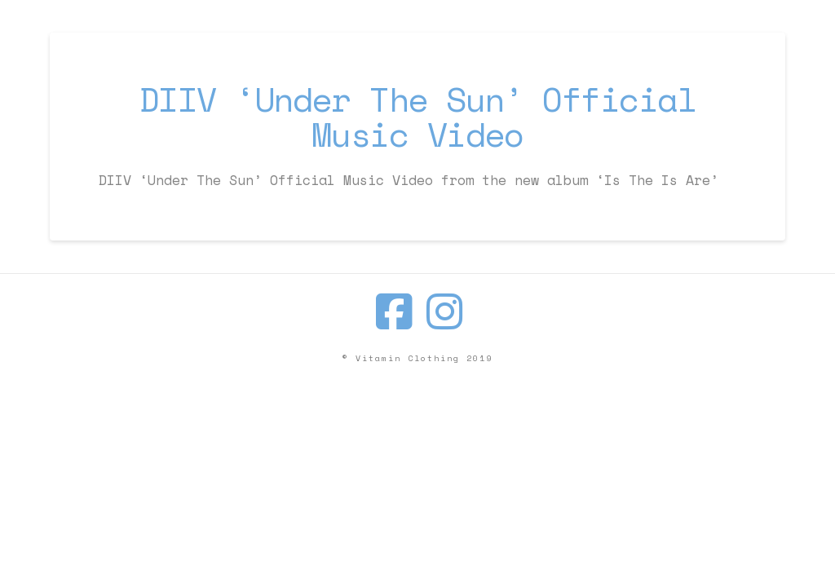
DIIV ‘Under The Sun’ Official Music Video (417, 116)
